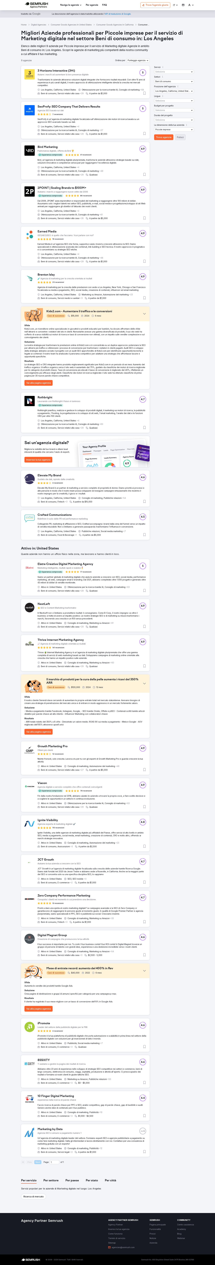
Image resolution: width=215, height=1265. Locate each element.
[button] (175, 5)
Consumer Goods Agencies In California (115, 24)
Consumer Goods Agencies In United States (71, 24)
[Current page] (54, 1162)
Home (24, 24)
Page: (46, 1162)
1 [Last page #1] (63, 1162)
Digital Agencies (38, 24)
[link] (92, 5)
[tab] (29, 1180)
